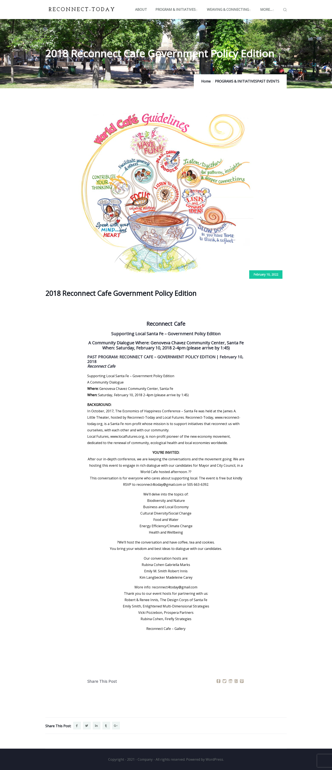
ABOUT (141, 9)
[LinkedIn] (230, 681)
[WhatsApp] (236, 681)
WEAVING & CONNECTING (229, 9)
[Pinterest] (242, 681)
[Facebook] (218, 681)
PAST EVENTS (268, 81)
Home (206, 81)
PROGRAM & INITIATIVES (176, 9)
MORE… (267, 9)
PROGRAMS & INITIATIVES (236, 81)
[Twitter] (224, 681)
